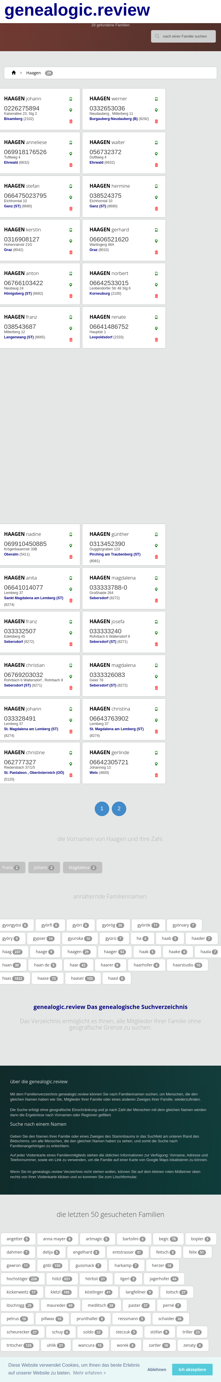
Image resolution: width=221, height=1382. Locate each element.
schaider (170, 1319)
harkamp (127, 1265)
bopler (201, 1239)
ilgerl (128, 1279)
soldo (93, 1332)
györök (148, 925)
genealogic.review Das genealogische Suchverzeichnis (110, 1007)
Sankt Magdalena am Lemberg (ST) (33, 598)
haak (147, 952)
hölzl (62, 1279)
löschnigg (20, 1305)
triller (192, 1332)
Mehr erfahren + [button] (89, 1372)
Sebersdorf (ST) (103, 642)
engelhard (86, 1252)
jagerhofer (164, 1279)
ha (142, 938)
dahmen (18, 1252)
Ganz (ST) (12, 206)
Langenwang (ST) (19, 337)
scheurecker (23, 1332)
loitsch (176, 1292)
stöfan (159, 1332)
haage (45, 952)
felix (197, 1252)
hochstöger (23, 1279)
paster (139, 1305)
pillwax (52, 1319)
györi (81, 925)
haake (178, 952)
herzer (162, 1265)
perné (172, 1305)
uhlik (56, 1345)
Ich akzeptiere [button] (192, 1369)
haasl (116, 978)
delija (51, 1252)
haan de (45, 965)
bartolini (134, 1239)
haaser (83, 978)
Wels (94, 773)
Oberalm (11, 554)
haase (48, 978)
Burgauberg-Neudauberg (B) (114, 119)
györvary (184, 925)
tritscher (20, 1345)
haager (115, 952)
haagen (79, 952)
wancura (90, 1345)
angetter (18, 1239)
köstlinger (99, 1292)
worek (126, 1345)
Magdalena (83, 867)
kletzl (61, 1292)
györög (113, 925)
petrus (17, 1319)
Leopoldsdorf (101, 337)
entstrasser (128, 1252)
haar (78, 965)
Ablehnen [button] (156, 1369)
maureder (61, 1305)
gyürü (114, 938)
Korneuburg (100, 293)
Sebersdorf (99, 598)
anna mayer (58, 1239)
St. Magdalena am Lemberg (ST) (31, 729)
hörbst (96, 1279)
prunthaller (91, 1319)
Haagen (33, 72)
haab (170, 938)
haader (202, 938)
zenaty (193, 1345)
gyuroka (80, 938)
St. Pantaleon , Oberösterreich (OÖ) (34, 773)
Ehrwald (11, 162)
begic (168, 1239)
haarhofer (147, 965)
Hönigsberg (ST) (18, 293)
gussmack (88, 1265)
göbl (52, 1265)
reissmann (131, 1319)
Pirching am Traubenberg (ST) (115, 554)
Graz (8, 250)
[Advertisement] (108, 436)
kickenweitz (22, 1292)
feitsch (166, 1252)
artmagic (97, 1239)
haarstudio (187, 965)
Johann (44, 867)
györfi (50, 925)
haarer (110, 965)
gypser (44, 938)
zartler (159, 1345)
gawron (18, 1265)
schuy (61, 1332)
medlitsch (101, 1305)
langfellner (139, 1292)
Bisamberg (13, 119)
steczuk (126, 1332)
